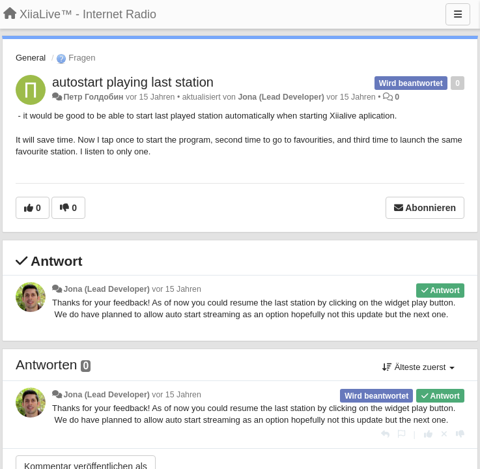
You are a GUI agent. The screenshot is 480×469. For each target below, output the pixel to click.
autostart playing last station (133, 82)
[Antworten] (385, 434)
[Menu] (457, 14)
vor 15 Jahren (176, 289)
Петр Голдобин (93, 97)
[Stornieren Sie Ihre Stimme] (444, 434)
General (31, 58)
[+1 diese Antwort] (428, 434)
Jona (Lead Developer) (281, 97)
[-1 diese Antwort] (460, 434)
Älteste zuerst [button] (418, 367)
